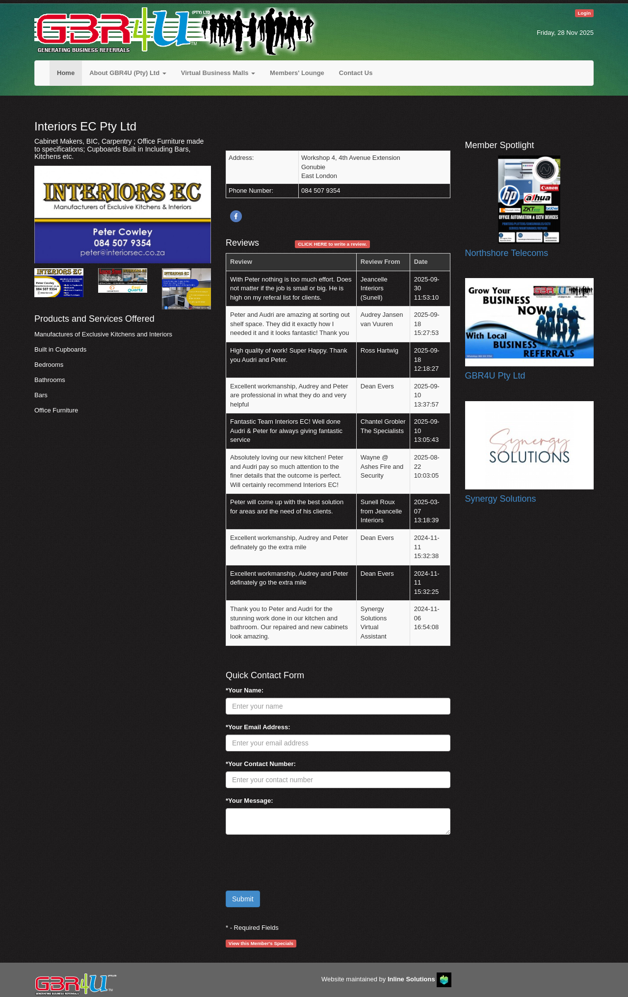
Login (584, 13)
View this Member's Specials (261, 943)
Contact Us (356, 73)
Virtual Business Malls (218, 73)
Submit (243, 899)
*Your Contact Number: (261, 763)
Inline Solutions (411, 979)
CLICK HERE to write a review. (332, 244)
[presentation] (300, 861)
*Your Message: (249, 800)
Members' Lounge (297, 73)
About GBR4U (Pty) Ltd (127, 73)
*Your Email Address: (258, 727)
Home (66, 73)
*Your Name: (244, 690)
